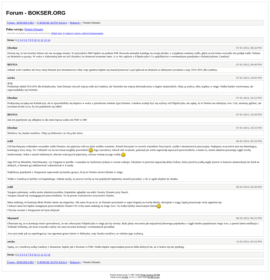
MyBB (125, 277)
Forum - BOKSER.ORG (36, 13)
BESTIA (12, 64)
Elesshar (12, 47)
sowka (11, 77)
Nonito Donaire (33, 29)
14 (48, 40)
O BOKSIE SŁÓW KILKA (52, 22)
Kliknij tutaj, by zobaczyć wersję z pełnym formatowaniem (77, 33)
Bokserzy (75, 22)
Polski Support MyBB (150, 275)
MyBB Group (153, 277)
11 (38, 40)
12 (41, 40)
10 (35, 40)
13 (45, 40)
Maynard (12, 218)
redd (10, 141)
